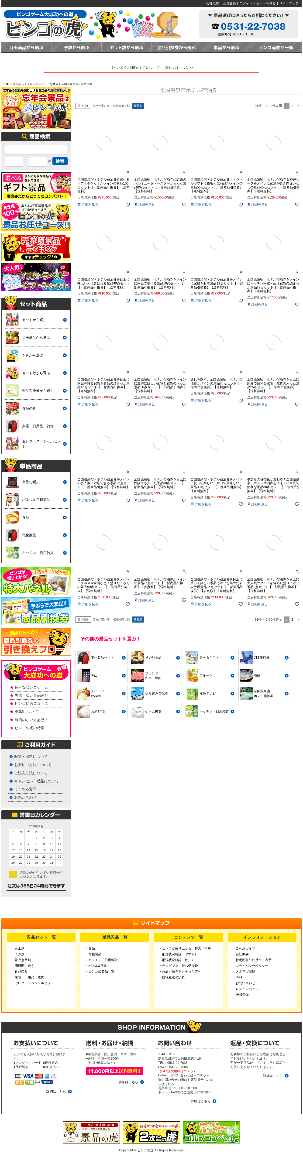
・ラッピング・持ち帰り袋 (178, 966)
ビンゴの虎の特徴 (30, 728)
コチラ (202, 1075)
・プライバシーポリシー (250, 966)
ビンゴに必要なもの (31, 703)
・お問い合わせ (243, 983)
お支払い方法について (33, 765)
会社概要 (212, 3)
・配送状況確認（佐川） (177, 960)
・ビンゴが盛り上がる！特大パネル (185, 948)
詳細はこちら (56, 1091)
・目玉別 (17, 948)
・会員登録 (240, 994)
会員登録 (229, 3)
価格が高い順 (121, 105)
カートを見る (266, 3)
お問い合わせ (25, 797)
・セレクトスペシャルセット (32, 983)
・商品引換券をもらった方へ (180, 971)
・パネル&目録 (96, 966)
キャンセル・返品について (36, 781)
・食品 (90, 948)
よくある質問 (25, 789)
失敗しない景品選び (31, 695)
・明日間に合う (22, 966)
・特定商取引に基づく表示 (252, 960)
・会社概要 (240, 954)
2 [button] (292, 106)
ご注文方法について (31, 773)
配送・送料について (31, 757)
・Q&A (237, 977)
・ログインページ (245, 989)
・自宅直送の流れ (172, 977)
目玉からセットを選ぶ (44, 84)
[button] (298, 106)
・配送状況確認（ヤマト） (178, 954)
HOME (5, 84)
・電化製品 (93, 954)
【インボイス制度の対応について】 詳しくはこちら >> (151, 67)
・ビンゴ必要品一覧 (99, 971)
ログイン (245, 3)
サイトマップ (289, 3)
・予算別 (17, 954)
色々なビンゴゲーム (31, 687)
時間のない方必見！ (31, 720)
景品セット (20, 84)
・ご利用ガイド (243, 948)
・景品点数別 (21, 960)
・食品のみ (19, 971)
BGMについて (26, 712)
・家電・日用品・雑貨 (27, 977)
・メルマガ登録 (243, 971)
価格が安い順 (101, 105)
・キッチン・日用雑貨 (101, 960)
